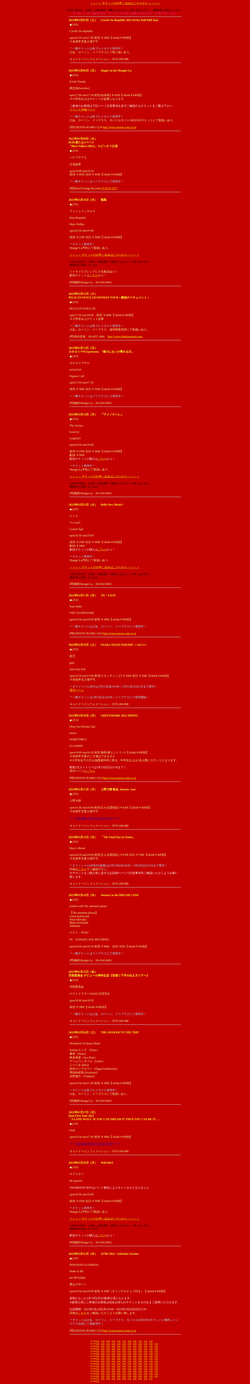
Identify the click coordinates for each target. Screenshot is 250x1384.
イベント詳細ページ (82, 109)
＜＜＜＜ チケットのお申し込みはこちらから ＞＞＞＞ (125, 3)
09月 (135, 1341)
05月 (113, 1341)
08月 (129, 1341)
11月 (145, 1341)
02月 (97, 1341)
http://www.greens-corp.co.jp (119, 127)
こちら (94, 275)
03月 (102, 1341)
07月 (124, 1341)
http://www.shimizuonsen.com (125, 336)
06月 (119, 1341)
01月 (97, 1344)
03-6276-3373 (109, 188)
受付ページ (77, 690)
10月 (140, 1341)
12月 (151, 1341)
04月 (108, 1341)
